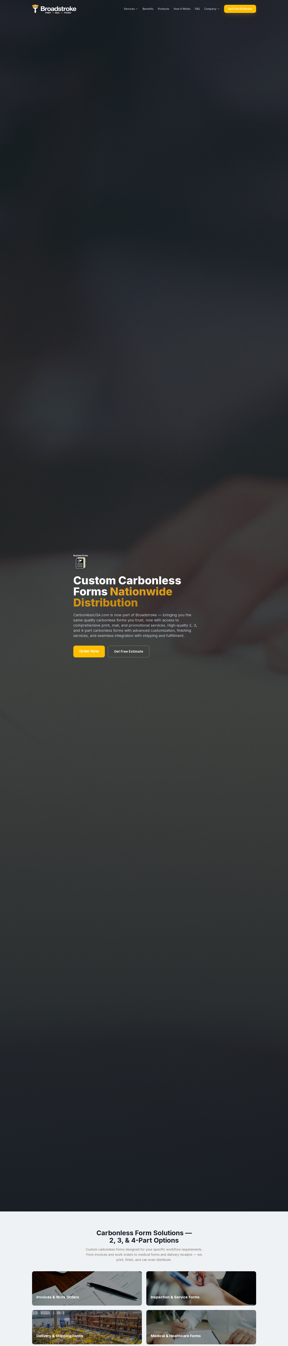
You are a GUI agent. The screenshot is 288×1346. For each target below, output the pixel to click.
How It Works (182, 8)
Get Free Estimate (240, 8)
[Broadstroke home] (54, 9)
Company (212, 8)
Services (131, 8)
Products (163, 8)
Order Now (89, 651)
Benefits (148, 8)
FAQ (197, 8)
